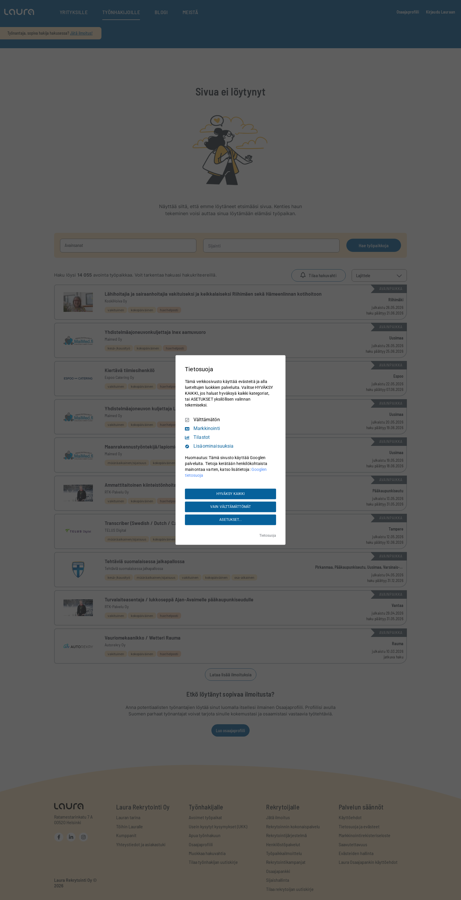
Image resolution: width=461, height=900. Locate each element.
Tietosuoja (267, 536)
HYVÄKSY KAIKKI (230, 494)
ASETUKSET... (230, 520)
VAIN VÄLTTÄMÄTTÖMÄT (230, 507)
